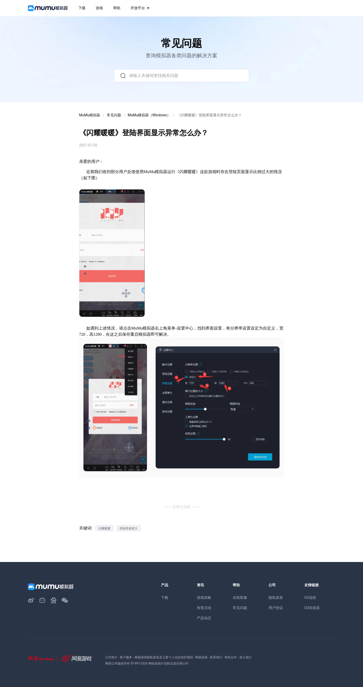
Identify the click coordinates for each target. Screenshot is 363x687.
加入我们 (245, 657)
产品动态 (204, 618)
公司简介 (111, 657)
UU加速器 (312, 608)
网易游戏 (201, 657)
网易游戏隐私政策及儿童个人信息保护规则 (164, 657)
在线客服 (240, 597)
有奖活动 (204, 608)
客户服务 (126, 657)
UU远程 (310, 597)
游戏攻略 (204, 597)
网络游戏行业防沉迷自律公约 (168, 663)
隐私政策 (276, 597)
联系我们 (216, 657)
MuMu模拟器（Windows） (149, 115)
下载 (164, 597)
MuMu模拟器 (89, 115)
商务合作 (231, 657)
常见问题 (114, 115)
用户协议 (276, 608)
